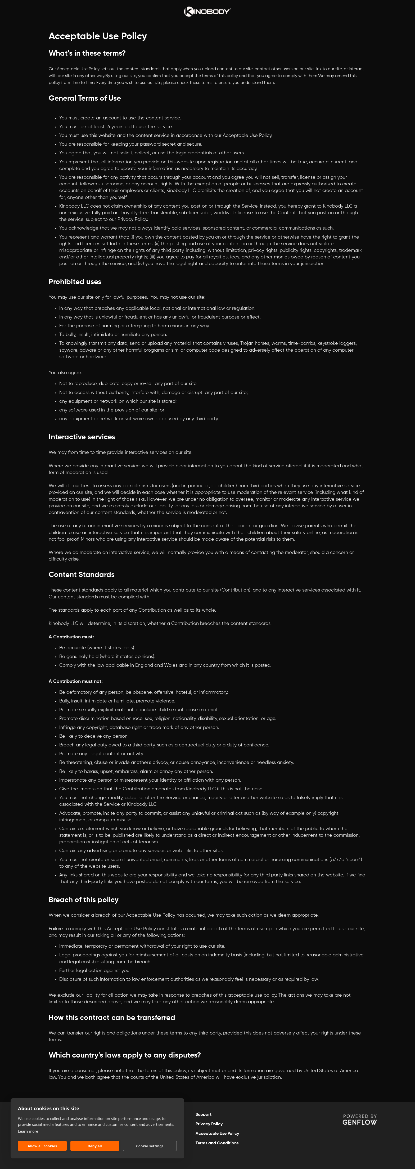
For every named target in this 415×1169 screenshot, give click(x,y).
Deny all (95, 1146)
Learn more (28, 1131)
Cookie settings (149, 1146)
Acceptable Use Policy (217, 1134)
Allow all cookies (42, 1146)
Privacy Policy (209, 1124)
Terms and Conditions (217, 1143)
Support (203, 1115)
